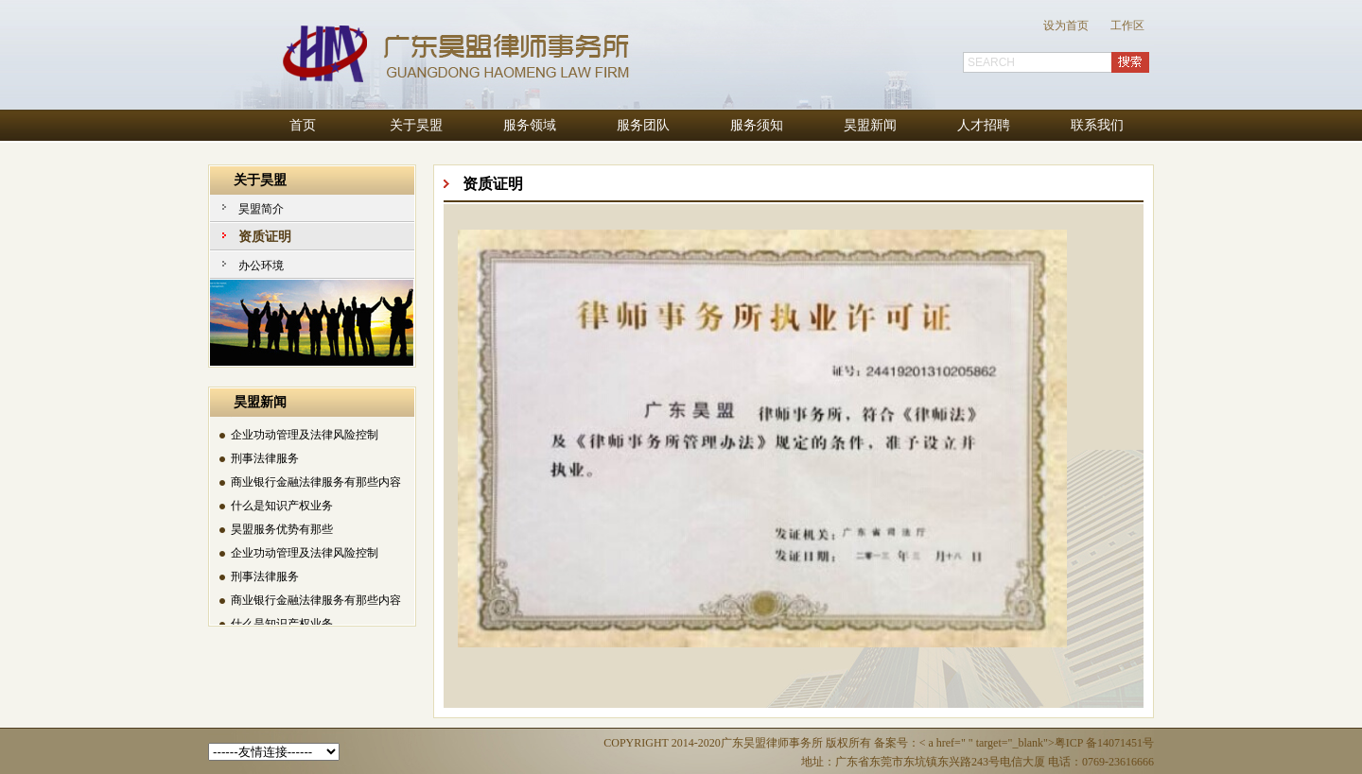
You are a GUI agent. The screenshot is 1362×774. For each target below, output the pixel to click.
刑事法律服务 (265, 459)
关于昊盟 (416, 125)
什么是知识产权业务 (282, 506)
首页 (302, 125)
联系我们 (1097, 125)
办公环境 (261, 265)
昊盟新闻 (870, 125)
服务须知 (756, 125)
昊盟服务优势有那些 (282, 530)
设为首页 (1066, 25)
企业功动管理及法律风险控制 (304, 435)
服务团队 (643, 125)
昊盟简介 (261, 208)
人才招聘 (983, 125)
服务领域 (529, 125)
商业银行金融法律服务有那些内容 (316, 483)
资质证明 (264, 237)
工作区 (1127, 25)
